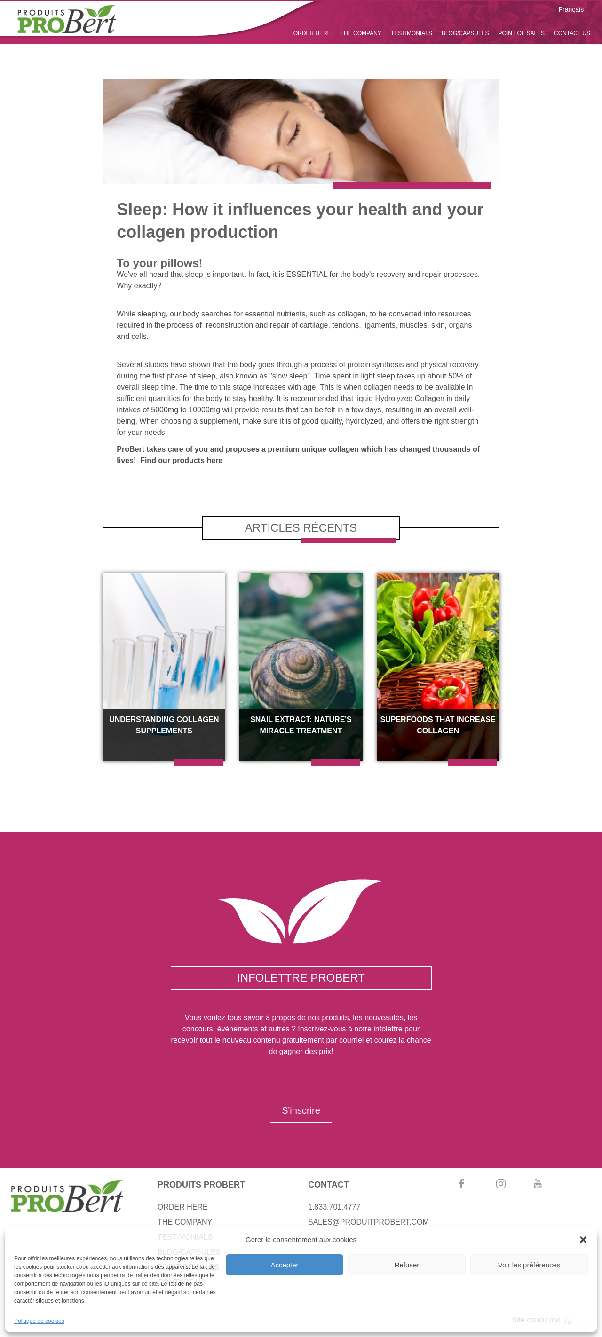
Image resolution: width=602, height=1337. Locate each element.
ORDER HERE (312, 33)
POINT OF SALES (522, 33)
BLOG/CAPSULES (465, 33)
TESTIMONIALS (411, 33)
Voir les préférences (529, 1265)
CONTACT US (572, 33)
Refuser (407, 1265)
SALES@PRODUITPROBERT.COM (368, 1222)
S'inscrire (301, 1110)
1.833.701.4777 (334, 1207)
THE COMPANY (361, 33)
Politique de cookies (39, 1321)
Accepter (284, 1265)
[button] (583, 1239)
